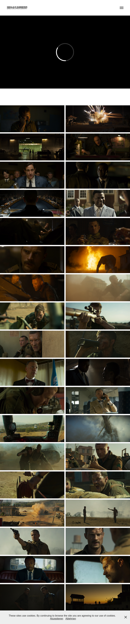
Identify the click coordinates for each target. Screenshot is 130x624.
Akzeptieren (56, 618)
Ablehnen (70, 618)
